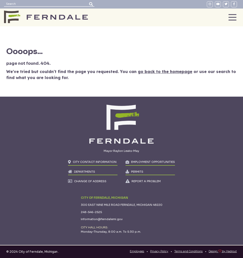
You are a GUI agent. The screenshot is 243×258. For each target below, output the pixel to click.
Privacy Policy (159, 251)
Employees (137, 251)
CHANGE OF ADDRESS (90, 181)
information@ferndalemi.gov (102, 219)
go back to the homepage (165, 71)
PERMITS (137, 171)
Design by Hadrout (223, 251)
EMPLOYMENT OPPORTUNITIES (153, 162)
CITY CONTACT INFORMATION (94, 162)
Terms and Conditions (188, 251)
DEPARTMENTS (84, 171)
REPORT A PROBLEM (146, 181)
